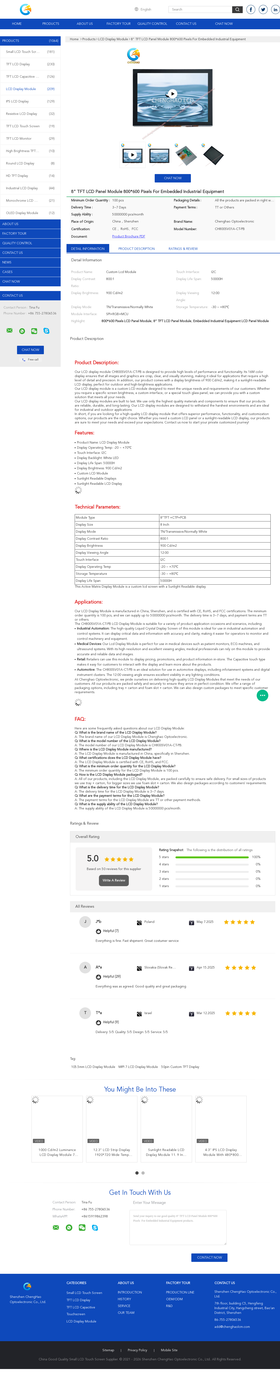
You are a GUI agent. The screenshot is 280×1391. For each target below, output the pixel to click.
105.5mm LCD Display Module (93, 1067)
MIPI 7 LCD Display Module (138, 1067)
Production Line (180, 1292)
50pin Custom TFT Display (180, 1067)
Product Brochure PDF (128, 236)
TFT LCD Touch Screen (30, 126)
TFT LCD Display (30, 64)
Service (124, 1306)
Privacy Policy (137, 1350)
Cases (7, 272)
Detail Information (88, 249)
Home (17, 23)
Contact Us (186, 23)
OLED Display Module (30, 213)
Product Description (137, 249)
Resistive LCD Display (30, 114)
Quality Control (152, 23)
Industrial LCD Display (30, 188)
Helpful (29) (112, 977)
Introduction (130, 1292)
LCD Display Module (30, 89)
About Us (85, 23)
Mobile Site (169, 1350)
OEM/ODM (174, 1299)
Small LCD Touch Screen (30, 52)
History (124, 1299)
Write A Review (114, 880)
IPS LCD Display (30, 101)
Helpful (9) (111, 1022)
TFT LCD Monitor (30, 138)
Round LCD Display (30, 163)
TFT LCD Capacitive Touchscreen (30, 76)
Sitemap (108, 1350)
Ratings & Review (183, 249)
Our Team (126, 1313)
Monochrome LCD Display (30, 200)
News (6, 262)
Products (50, 23)
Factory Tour (119, 23)
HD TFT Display (30, 176)
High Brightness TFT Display (30, 151)
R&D (169, 1306)
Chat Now (224, 23)
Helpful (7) (111, 931)
